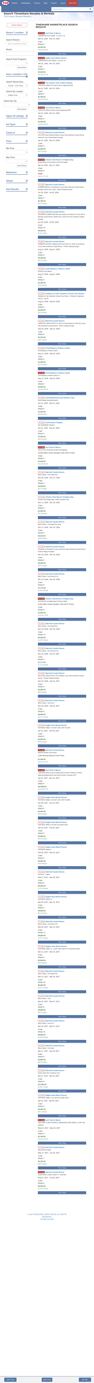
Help (45, 3)
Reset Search (17, 25)
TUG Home (9, 16)
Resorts (14, 3)
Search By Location (14, 91)
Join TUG (72, 3)
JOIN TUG (10, 1380)
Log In (62, 3)
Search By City (10, 101)
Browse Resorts (23, 16)
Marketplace (26, 3)
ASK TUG (47, 1380)
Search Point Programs (16, 59)
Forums (37, 3)
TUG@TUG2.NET (47, 1219)
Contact (54, 3)
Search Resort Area (14, 82)
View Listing (62, 54)
